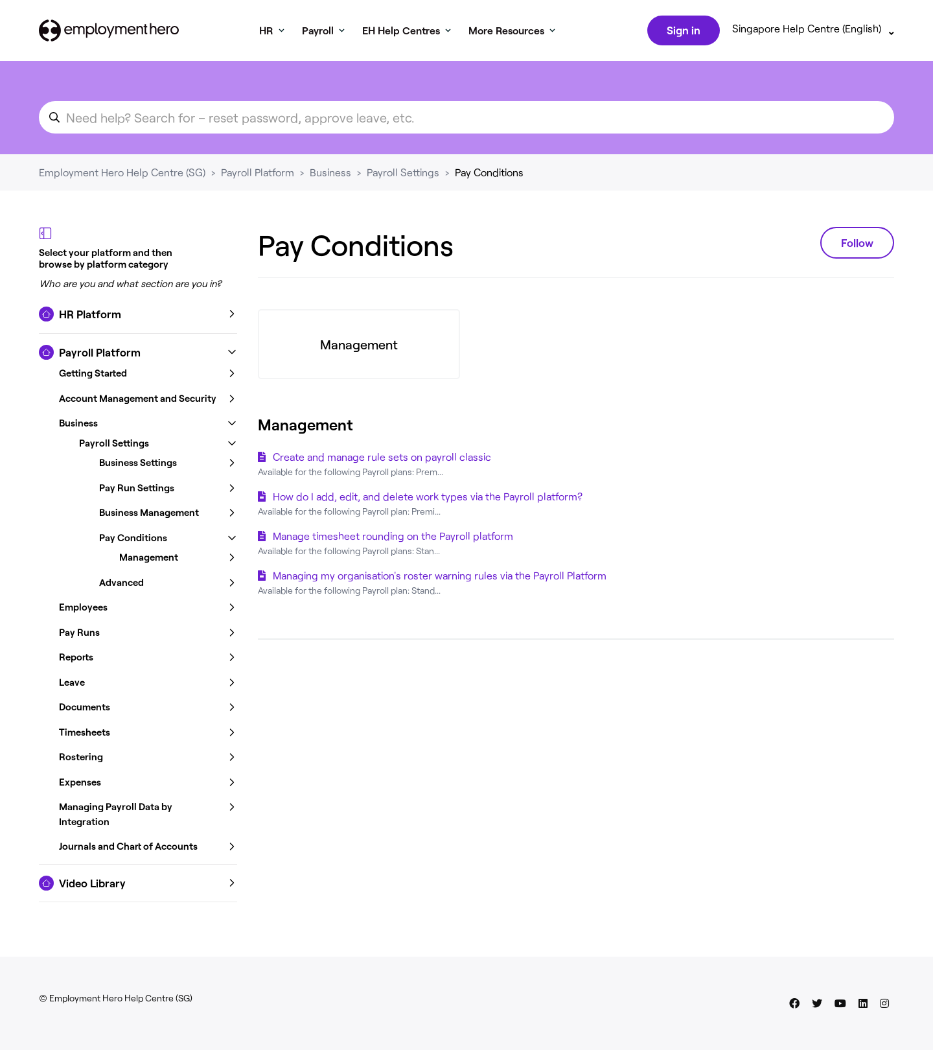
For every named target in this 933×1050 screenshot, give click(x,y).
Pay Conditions (489, 175)
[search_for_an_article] (466, 120)
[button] (138, 317)
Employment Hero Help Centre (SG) (122, 175)
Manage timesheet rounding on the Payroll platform (393, 538)
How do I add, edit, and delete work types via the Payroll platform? (427, 499)
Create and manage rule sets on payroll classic (382, 459)
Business (330, 175)
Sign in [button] (682, 31)
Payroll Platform (257, 175)
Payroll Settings (403, 175)
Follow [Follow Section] (857, 245)
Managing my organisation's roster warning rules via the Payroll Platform (439, 578)
